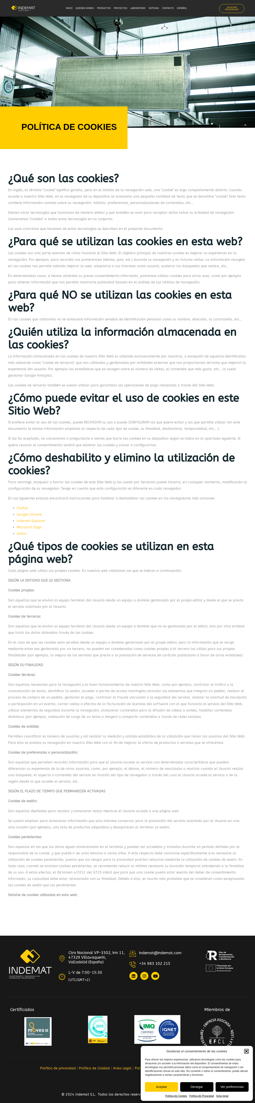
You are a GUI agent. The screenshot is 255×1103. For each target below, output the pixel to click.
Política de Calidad (94, 1068)
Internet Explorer (31, 521)
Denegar (197, 1087)
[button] (246, 1051)
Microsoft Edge (29, 527)
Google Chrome (29, 514)
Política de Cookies (176, 1095)
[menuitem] (183, 8)
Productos (104, 8)
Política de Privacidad (201, 1095)
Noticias (154, 8)
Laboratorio (137, 8)
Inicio (69, 8)
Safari (21, 534)
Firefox (22, 508)
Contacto (168, 8)
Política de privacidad (58, 1068)
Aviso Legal (122, 1068)
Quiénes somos (85, 8)
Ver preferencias (232, 1087)
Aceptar (161, 1087)
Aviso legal (222, 1095)
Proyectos (120, 8)
